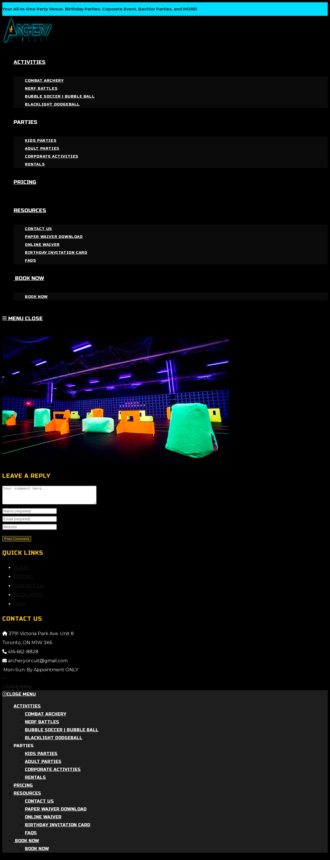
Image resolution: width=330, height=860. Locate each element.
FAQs (19, 607)
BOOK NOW (28, 598)
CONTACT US (29, 589)
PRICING (24, 580)
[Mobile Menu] (22, 318)
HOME (21, 571)
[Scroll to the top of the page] (4, 681)
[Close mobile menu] (17, 689)
